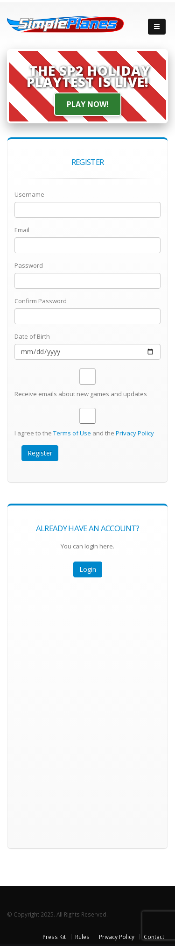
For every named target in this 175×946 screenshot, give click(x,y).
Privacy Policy (135, 433)
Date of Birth (32, 336)
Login (87, 569)
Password (28, 265)
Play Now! (88, 104)
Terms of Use (72, 433)
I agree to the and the (84, 433)
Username (29, 194)
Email (21, 230)
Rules (82, 936)
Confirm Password (40, 301)
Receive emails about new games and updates (80, 394)
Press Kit (54, 936)
